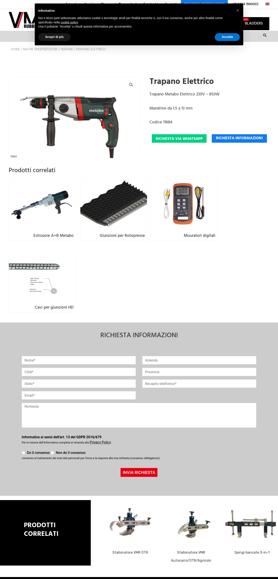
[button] (131, 91)
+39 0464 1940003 (112, 527)
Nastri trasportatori (40, 55)
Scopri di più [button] (54, 37)
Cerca (264, 42)
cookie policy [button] (69, 22)
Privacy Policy (107, 539)
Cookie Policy (107, 546)
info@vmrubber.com (114, 520)
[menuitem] (265, 4)
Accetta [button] (227, 37)
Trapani (66, 55)
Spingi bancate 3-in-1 (254, 478)
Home (15, 55)
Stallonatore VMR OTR (132, 478)
